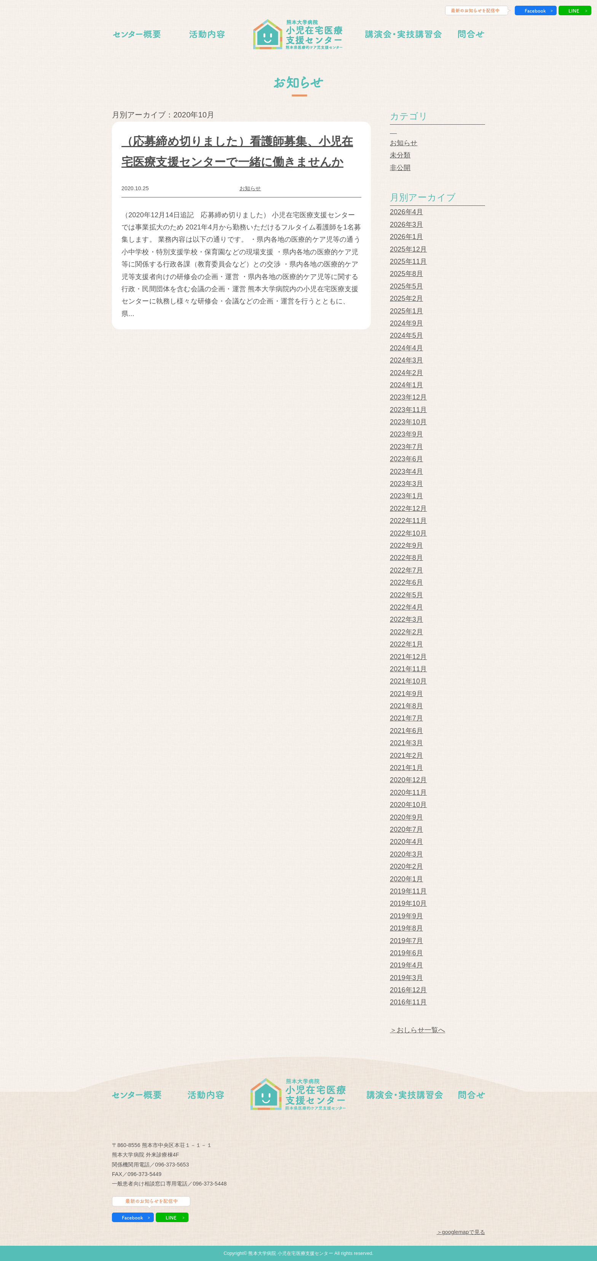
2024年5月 (406, 335)
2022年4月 (406, 607)
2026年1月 (406, 237)
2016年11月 (408, 1002)
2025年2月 (406, 298)
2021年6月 (406, 731)
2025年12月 (408, 249)
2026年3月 (406, 224)
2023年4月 (406, 471)
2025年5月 (406, 286)
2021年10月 (408, 681)
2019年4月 (406, 965)
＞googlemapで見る (461, 1232)
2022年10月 (408, 533)
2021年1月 (406, 768)
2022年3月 (406, 619)
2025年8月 (406, 274)
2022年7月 (406, 570)
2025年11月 (408, 261)
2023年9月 (406, 434)
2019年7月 (406, 941)
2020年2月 (406, 866)
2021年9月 (406, 694)
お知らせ (250, 188)
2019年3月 (406, 978)
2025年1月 (406, 311)
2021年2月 (406, 755)
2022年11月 (408, 521)
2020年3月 (406, 854)
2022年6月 (406, 582)
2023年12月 (408, 397)
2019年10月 (408, 903)
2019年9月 (406, 916)
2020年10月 (408, 805)
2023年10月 (408, 422)
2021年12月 (408, 657)
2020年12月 (408, 780)
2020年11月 (408, 792)
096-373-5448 (210, 1184)
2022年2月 (406, 632)
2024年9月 (406, 323)
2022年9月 (406, 545)
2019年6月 (406, 953)
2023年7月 (406, 447)
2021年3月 (406, 743)
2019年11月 (408, 891)
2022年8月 (406, 558)
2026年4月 (406, 212)
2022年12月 (408, 508)
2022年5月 (406, 595)
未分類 (400, 155)
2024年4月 (406, 348)
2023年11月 (408, 410)
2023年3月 (406, 484)
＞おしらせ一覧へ (417, 1030)
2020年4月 (406, 841)
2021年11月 (408, 669)
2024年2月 (406, 373)
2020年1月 (406, 879)
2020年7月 (406, 829)
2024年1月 (406, 385)
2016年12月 (408, 990)
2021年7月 (406, 718)
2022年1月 (406, 644)
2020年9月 (406, 817)
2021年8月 (406, 706)
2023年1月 (406, 496)
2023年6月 (406, 459)
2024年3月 (406, 360)
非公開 (400, 168)
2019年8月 (406, 928)
